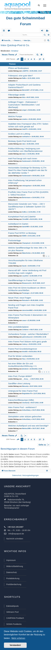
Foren (9, 31)
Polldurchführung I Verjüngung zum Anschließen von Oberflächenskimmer (25, 149)
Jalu (23, 144)
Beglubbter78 (27, 393)
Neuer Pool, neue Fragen (19, 298)
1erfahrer (25, 329)
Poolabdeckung (12, 578)
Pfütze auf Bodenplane (18, 68)
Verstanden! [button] (15, 645)
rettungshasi (26, 185)
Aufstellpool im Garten (18, 224)
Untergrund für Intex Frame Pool (22, 391)
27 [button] (40, 59)
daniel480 (25, 226)
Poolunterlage (14, 240)
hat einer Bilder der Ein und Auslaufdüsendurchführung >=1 (22, 364)
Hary (23, 359)
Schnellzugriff (4, 31)
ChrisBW (25, 219)
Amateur (14, 51)
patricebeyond (27, 337)
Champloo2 (26, 243)
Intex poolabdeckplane (18, 327)
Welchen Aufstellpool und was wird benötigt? (28, 425)
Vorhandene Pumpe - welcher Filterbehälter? (28, 334)
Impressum (11, 560)
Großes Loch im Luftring (19, 134)
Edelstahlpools (12, 606)
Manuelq (25, 386)
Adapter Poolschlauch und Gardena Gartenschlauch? (24, 86)
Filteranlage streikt (16, 95)
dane (24, 154)
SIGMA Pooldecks (14, 624)
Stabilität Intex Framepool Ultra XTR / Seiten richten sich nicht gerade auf (28, 125)
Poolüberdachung (13, 584)
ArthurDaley (26, 410)
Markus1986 (26, 428)
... (2, 35)
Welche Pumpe (15, 116)
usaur (24, 320)
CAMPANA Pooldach (15, 618)
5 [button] (34, 59)
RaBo (24, 78)
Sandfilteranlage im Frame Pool (22, 280)
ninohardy (25, 402)
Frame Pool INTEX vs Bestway (22, 233)
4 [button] (31, 59)
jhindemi (25, 369)
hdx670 (24, 129)
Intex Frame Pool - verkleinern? (22, 407)
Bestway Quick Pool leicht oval (22, 141)
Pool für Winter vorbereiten (20, 356)
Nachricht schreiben (14, 539)
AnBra (24, 212)
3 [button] (28, 59)
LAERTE (25, 71)
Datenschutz (11, 572)
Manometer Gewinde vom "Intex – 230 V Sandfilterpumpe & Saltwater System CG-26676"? (27, 206)
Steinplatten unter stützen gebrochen (24, 416)
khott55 (24, 351)
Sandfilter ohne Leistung (19, 383)
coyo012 (25, 276)
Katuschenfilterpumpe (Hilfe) (21, 400)
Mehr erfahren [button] (18, 638)
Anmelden (10, 35)
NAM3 (24, 236)
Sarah (24, 266)
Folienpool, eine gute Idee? (20, 75)
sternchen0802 (27, 310)
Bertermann (26, 197)
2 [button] (25, 59)
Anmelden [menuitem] (42, 31)
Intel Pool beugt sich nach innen (22, 158)
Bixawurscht (26, 283)
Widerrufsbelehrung (14, 566)
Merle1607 (25, 90)
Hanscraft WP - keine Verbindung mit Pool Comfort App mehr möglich (27, 271)
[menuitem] (48, 40)
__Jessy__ (26, 379)
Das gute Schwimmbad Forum (25, 21)
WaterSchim (26, 253)
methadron (26, 136)
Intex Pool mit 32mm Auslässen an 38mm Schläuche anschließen (27, 289)
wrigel (24, 110)
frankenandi (26, 161)
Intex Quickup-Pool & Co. (15, 45)
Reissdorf (25, 300)
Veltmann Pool (12, 612)
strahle (24, 119)
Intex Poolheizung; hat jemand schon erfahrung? (25, 181)
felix (23, 97)
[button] (18, 59)
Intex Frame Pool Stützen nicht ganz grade (27, 341)
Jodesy (24, 344)
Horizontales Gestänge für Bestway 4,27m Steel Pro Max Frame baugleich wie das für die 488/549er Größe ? (27, 170)
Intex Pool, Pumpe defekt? (20, 376)
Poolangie (25, 293)
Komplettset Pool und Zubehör (22, 216)
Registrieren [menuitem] (47, 31)
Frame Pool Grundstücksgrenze (22, 349)
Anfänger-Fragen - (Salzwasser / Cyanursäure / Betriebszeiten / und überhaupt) (24, 104)
